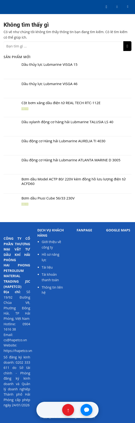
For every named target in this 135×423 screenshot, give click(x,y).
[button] (106, 7)
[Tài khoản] (117, 7)
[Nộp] (127, 46)
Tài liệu (48, 267)
